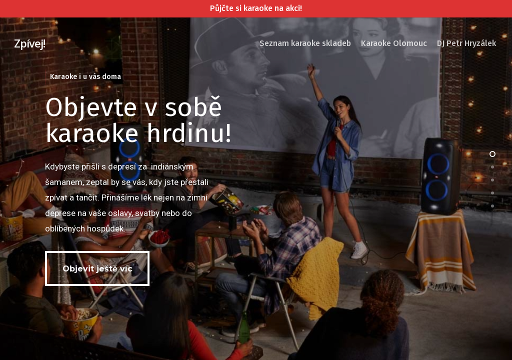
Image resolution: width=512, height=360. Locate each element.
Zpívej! (29, 43)
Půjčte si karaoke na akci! (256, 8)
